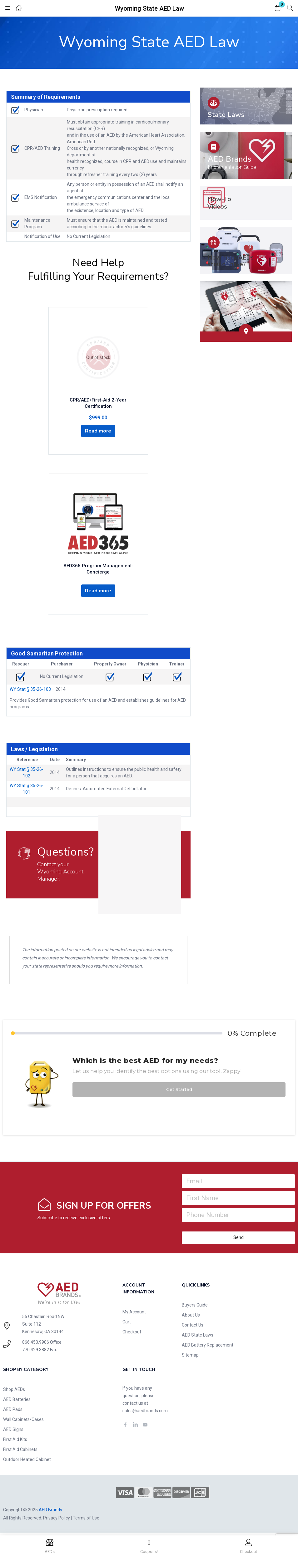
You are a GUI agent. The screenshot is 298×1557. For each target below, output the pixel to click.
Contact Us (192, 1327)
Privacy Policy (56, 1520)
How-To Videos (219, 203)
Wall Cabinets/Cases (23, 1421)
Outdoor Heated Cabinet (27, 1461)
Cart (126, 1324)
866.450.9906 (35, 1344)
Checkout (131, 1334)
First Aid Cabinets (20, 1451)
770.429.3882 (35, 1352)
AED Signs (13, 1431)
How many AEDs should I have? (231, 261)
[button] (277, 8)
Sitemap (190, 1357)
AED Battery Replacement (207, 1347)
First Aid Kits (15, 1441)
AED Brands (229, 159)
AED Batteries (17, 1401)
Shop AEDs (14, 1391)
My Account (134, 1314)
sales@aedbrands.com (145, 1413)
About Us (191, 1317)
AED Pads (12, 1411)
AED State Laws (197, 1337)
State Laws (226, 114)
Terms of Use (86, 1520)
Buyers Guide (195, 1307)
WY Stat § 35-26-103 (30, 691)
